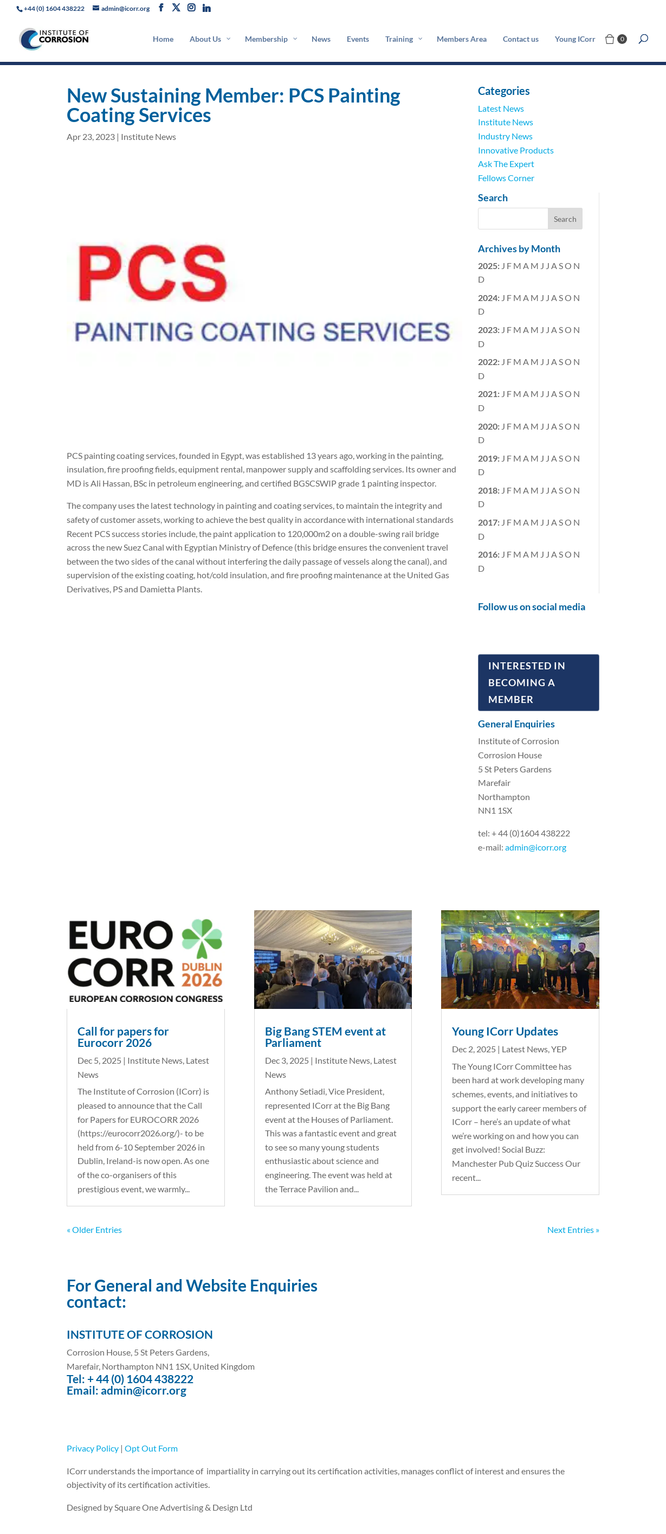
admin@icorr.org (535, 847)
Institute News (148, 136)
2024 (487, 297)
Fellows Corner (506, 177)
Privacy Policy (93, 1448)
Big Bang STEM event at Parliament (325, 1036)
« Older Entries (94, 1229)
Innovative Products (516, 150)
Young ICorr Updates (505, 1031)
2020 (487, 426)
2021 (487, 393)
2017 (487, 522)
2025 (487, 265)
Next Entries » (573, 1229)
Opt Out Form (151, 1448)
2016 (487, 554)
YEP (559, 1049)
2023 (487, 329)
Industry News (505, 136)
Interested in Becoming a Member (527, 682)
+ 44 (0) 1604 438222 (140, 1378)
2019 (487, 458)
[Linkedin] (206, 8)
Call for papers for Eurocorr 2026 (123, 1036)
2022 (487, 361)
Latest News (501, 108)
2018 (487, 490)
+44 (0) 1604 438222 (54, 8)
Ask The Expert (506, 163)
